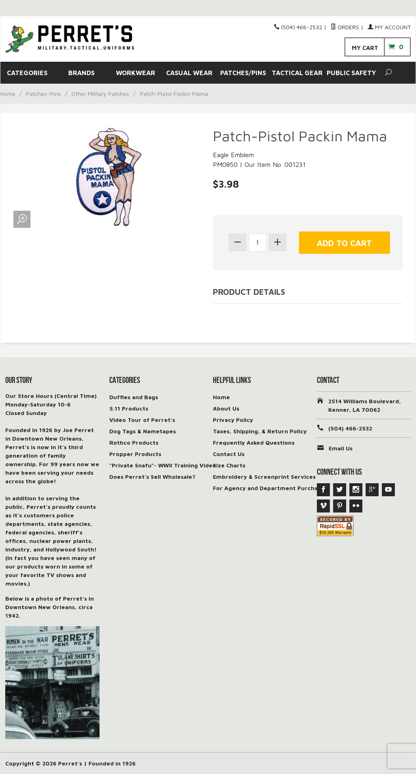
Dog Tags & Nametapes (142, 431)
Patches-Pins (43, 93)
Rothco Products (133, 442)
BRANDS (81, 72)
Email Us (341, 448)
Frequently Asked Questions (254, 442)
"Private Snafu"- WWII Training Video (162, 465)
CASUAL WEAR (189, 72)
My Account (389, 27)
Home (7, 93)
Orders (345, 27)
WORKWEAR (135, 72)
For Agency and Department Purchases (270, 487)
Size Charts (229, 465)
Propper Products (135, 453)
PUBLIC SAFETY (351, 72)
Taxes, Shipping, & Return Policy (260, 431)
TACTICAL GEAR (297, 72)
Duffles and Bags (133, 396)
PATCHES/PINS (243, 72)
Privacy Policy (233, 419)
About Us (226, 408)
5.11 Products (128, 408)
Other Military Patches (100, 93)
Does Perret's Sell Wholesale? (152, 476)
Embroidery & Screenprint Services (264, 476)
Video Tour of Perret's (142, 419)
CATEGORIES (27, 72)
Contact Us (229, 453)
